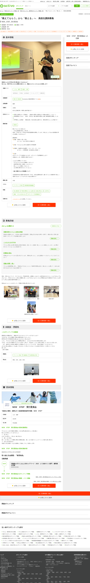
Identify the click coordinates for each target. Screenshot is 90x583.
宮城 (32, 574)
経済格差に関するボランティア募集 (11, 538)
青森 (24, 574)
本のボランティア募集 (70, 545)
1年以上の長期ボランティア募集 (25, 542)
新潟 (48, 581)
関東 (18, 577)
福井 (60, 581)
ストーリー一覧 (5, 564)
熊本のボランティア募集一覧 (12, 11)
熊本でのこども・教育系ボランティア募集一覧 (31, 11)
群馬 (27, 578)
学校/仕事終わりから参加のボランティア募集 (65, 542)
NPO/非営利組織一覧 (6, 563)
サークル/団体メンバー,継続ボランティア (27, 564)
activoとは (42, 1)
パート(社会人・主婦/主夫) (63, 563)
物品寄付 (37, 566)
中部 (18, 581)
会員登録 (63, 1)
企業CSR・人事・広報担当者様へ (73, 1)
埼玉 (31, 578)
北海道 (19, 574)
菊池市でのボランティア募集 (26, 534)
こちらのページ (16, 199)
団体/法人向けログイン (80, 557)
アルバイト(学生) (50, 563)
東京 (40, 578)
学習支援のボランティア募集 (55, 545)
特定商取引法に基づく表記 (7, 575)
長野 (68, 581)
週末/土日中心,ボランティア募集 (37, 545)
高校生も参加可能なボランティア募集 (31, 536)
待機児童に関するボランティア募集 (56, 538)
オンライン (20, 570)
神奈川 (19, 580)
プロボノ (31, 566)
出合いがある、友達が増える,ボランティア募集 (14, 545)
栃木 (23, 578)
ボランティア (19, 6)
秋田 (37, 574)
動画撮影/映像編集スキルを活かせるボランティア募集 (45, 540)
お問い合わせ (4, 569)
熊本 (15, 99)
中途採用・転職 (60, 561)
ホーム (1, 11)
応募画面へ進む (45, 205)
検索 (77, 5)
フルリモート (49, 569)
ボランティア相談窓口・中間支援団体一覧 (7, 567)
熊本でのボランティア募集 (9, 534)
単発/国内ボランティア (23, 561)
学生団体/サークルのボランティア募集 (77, 538)
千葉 (35, 578)
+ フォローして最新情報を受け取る (22, 403)
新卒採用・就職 (50, 561)
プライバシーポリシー (6, 573)
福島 (19, 575)
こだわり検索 (85, 5)
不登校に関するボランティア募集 (72, 536)
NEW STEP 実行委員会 (10, 21)
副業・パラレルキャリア (52, 564)
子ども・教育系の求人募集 (9, 531)
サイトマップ (4, 561)
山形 (41, 574)
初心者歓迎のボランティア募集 (43, 542)
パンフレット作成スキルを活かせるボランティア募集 (16, 540)
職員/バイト (28, 6)
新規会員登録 (4, 576)
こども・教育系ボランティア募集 (44, 534)
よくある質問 (4, 560)
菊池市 (19, 99)
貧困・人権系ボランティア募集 (63, 534)
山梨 (64, 581)
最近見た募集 (56, 1)
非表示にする (56, 226)
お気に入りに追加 (18, 205)
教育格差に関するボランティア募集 (52, 536)
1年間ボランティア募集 (8, 542)
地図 (39, 99)
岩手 (28, 574)
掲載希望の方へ (86, 1)
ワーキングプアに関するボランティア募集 (33, 538)
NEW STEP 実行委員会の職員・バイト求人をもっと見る (47, 481)
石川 (56, 581)
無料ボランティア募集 (67, 540)
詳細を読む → (54, 238)
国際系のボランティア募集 (43, 531)
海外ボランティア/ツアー (23, 563)
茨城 (19, 578)
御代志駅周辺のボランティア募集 (11, 536)
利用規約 (3, 572)
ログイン (3, 578)
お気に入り (49, 1)
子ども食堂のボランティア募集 (26, 531)
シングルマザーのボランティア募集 (62, 531)
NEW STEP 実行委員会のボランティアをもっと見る (48, 476)
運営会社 (3, 570)
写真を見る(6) (55, 76)
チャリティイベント (22, 566)
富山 (52, 581)
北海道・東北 (20, 572)
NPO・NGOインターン (36, 561)
